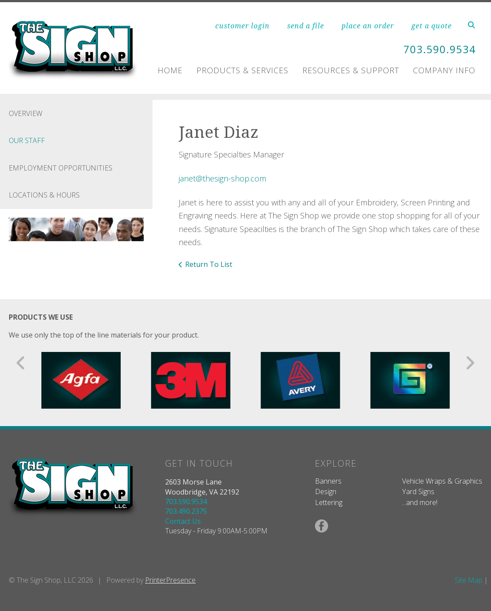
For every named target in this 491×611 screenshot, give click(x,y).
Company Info (444, 70)
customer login (242, 26)
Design (325, 491)
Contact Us (183, 521)
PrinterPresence (170, 580)
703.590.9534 (439, 49)
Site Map (468, 580)
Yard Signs (418, 491)
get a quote (431, 26)
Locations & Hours (44, 195)
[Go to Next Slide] (469, 363)
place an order (368, 26)
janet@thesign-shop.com (222, 178)
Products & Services (242, 70)
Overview (25, 113)
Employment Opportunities (60, 168)
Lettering (328, 502)
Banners (328, 481)
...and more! (419, 502)
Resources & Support (350, 70)
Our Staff (27, 140)
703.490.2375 (186, 511)
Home (170, 70)
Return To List (208, 264)
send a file (305, 26)
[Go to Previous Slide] (21, 363)
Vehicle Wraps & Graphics (442, 481)
